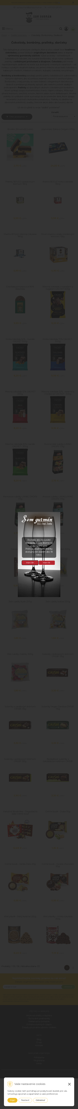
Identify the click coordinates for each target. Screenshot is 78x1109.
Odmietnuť (40, 1100)
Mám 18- (47, 562)
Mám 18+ (30, 562)
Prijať (12, 1100)
